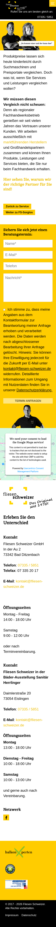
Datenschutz (29, 915)
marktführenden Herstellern (25, 142)
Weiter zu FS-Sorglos (19, 212)
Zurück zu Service (17, 206)
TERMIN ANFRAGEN (28, 400)
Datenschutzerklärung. (34, 390)
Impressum (12, 915)
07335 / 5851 (45, 17)
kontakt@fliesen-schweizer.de (27, 368)
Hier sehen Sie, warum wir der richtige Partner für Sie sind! (27, 184)
